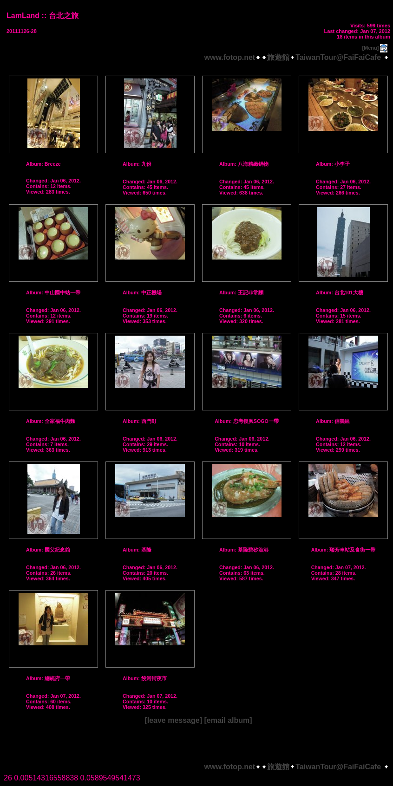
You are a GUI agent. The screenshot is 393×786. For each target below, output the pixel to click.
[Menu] (370, 48)
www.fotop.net (229, 57)
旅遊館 (278, 57)
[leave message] (173, 720)
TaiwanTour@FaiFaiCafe (338, 57)
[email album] (228, 720)
